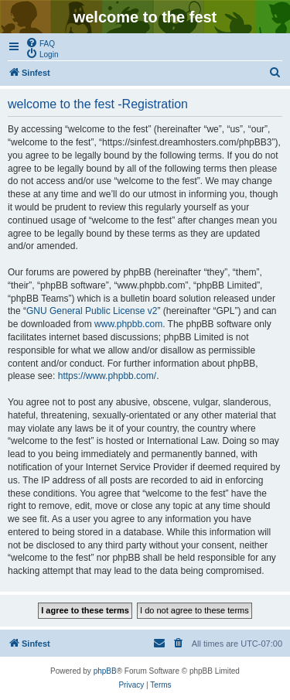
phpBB (105, 671)
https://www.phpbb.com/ (107, 375)
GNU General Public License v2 (91, 311)
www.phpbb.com (128, 324)
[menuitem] (40, 42)
